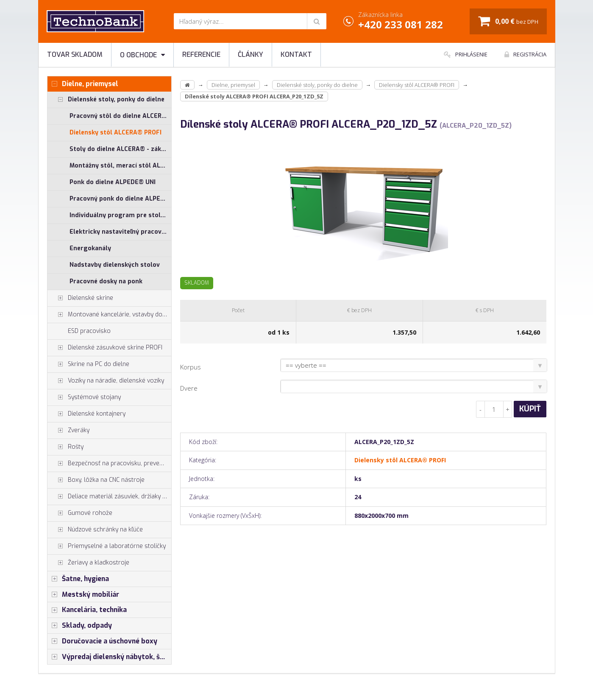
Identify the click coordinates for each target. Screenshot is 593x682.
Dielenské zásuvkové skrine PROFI (104, 348)
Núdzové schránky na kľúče (95, 530)
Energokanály (90, 248)
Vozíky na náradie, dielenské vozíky (105, 381)
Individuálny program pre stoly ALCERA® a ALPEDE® (121, 215)
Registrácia (525, 54)
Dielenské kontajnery (86, 414)
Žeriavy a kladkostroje (88, 563)
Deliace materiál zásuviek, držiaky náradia (109, 497)
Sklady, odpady (79, 625)
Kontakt (296, 54)
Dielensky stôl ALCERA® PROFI (115, 133)
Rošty (65, 447)
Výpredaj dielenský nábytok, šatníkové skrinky (109, 657)
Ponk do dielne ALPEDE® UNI (113, 182)
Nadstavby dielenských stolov (115, 265)
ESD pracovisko (89, 331)
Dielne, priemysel (82, 84)
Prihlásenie (465, 54)
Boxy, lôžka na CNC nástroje (96, 480)
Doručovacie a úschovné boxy (102, 641)
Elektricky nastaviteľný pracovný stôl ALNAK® (121, 232)
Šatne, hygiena (78, 579)
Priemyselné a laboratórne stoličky (106, 546)
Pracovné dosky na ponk (106, 281)
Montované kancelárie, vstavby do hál (109, 315)
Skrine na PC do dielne (88, 364)
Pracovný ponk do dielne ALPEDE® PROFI (121, 199)
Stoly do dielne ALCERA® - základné (121, 149)
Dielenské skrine (80, 298)
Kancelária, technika (87, 610)
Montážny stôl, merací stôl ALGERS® (121, 166)
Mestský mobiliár (83, 594)
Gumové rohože (79, 513)
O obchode (142, 54)
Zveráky (68, 430)
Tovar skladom (75, 54)
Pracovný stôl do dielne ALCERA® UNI (121, 116)
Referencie (201, 54)
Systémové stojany (84, 397)
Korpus (190, 367)
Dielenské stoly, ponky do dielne (105, 100)
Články (250, 54)
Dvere (189, 388)
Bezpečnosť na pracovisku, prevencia (108, 464)
